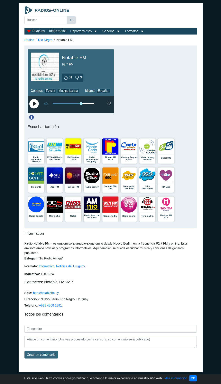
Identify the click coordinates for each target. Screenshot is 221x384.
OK (193, 378)
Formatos (131, 31)
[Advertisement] (137, 16)
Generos (108, 31)
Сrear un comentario (41, 354)
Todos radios (57, 31)
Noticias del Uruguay (70, 266)
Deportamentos (81, 31)
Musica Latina (68, 90)
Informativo (46, 266)
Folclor (50, 90)
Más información (175, 378)
